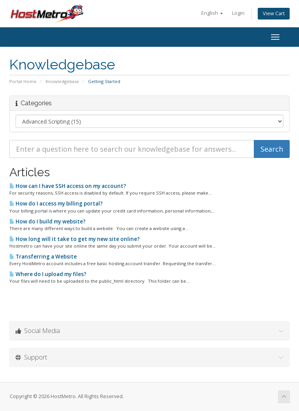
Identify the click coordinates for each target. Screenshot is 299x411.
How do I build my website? (47, 221)
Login (238, 13)
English (212, 13)
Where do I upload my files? (47, 274)
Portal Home (23, 81)
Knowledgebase (62, 81)
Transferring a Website (43, 256)
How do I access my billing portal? (56, 203)
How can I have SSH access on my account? (67, 186)
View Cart (274, 13)
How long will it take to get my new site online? (74, 239)
